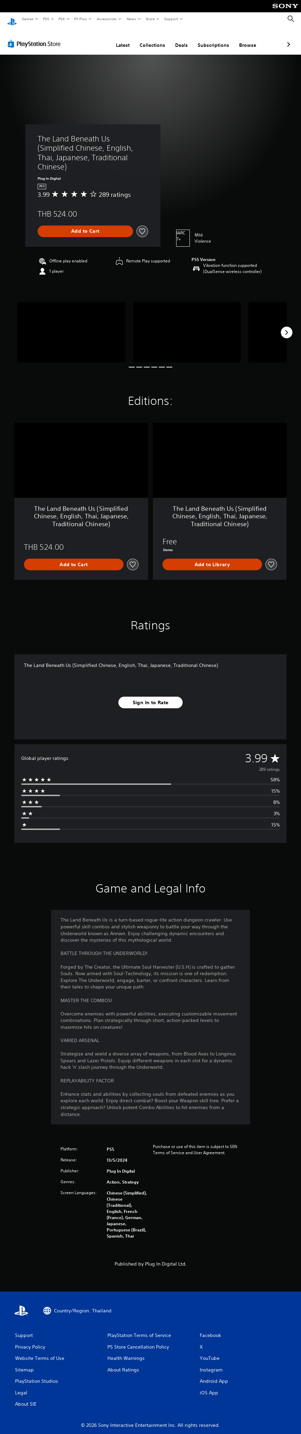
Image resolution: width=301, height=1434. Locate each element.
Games (27, 18)
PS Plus (80, 18)
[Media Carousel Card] (71, 326)
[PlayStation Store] (35, 37)
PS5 (46, 18)
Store (150, 18)
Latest (86, 39)
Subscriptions (177, 39)
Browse (211, 39)
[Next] (286, 326)
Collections (116, 39)
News (131, 18)
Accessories (106, 18)
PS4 (61, 18)
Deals (145, 39)
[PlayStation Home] (12, 19)
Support (171, 18)
